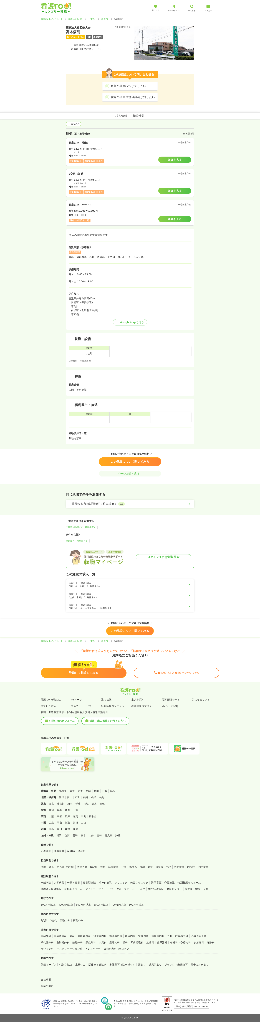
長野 (101, 797)
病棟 (43, 866)
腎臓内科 (143, 936)
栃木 (94, 803)
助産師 (81, 851)
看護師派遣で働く (141, 706)
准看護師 (59, 851)
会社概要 (46, 979)
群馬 (102, 803)
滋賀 (75, 816)
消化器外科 (47, 942)
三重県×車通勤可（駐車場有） (81, 527)
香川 (59, 829)
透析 (102, 866)
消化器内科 (100, 936)
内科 (72, 936)
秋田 (96, 790)
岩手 (80, 790)
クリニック (121, 882)
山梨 (93, 797)
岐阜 (59, 810)
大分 (91, 835)
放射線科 (199, 942)
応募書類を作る (171, 699)
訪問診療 (179, 866)
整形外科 (77, 942)
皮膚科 (150, 942)
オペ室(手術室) (65, 866)
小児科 (102, 942)
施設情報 (139, 115)
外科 (169, 936)
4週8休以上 (65, 964)
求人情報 (121, 115)
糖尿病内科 (158, 936)
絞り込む (73, 124)
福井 (85, 797)
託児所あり (155, 964)
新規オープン (48, 964)
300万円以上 (48, 904)
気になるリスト (201, 699)
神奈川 (60, 803)
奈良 (83, 816)
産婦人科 (114, 942)
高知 (75, 829)
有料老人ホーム (73, 889)
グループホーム (126, 889)
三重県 (91, 19)
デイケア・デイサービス (99, 889)
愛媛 (67, 829)
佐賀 (67, 835)
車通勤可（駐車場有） (77, 541)
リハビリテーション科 (69, 948)
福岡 (59, 835)
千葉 (78, 803)
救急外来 (82, 866)
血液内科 (130, 936)
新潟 (61, 797)
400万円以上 (65, 904)
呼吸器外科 (181, 936)
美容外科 (46, 936)
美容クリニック (139, 882)
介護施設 (169, 882)
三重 (75, 810)
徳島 (51, 829)
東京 (51, 803)
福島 (112, 790)
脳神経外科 (63, 942)
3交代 (53, 920)
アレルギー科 (93, 948)
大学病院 (59, 882)
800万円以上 (136, 904)
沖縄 (117, 835)
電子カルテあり (200, 964)
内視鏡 (191, 866)
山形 (104, 790)
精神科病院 (105, 882)
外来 (51, 866)
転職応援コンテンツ (112, 706)
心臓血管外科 (199, 936)
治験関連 (203, 866)
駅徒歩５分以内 (98, 964)
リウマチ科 (47, 948)
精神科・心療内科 (180, 942)
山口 (83, 822)
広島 (51, 822)
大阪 (51, 816)
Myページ (76, 699)
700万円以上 (118, 904)
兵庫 (67, 816)
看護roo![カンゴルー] (51, 19)
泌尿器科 (162, 942)
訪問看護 (113, 866)
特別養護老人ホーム (189, 882)
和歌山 (93, 816)
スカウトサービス (81, 706)
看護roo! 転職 (75, 19)
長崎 (75, 835)
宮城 (88, 790)
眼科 (125, 942)
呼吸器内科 (84, 936)
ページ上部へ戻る (130, 473)
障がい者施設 (156, 889)
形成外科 (90, 942)
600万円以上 (101, 904)
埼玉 (70, 803)
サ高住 (141, 889)
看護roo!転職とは (51, 699)
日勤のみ (65, 920)
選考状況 (106, 699)
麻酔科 (210, 942)
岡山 (59, 822)
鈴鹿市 (104, 19)
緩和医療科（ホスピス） (118, 948)
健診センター (174, 889)
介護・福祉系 (129, 866)
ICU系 (93, 866)
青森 (72, 790)
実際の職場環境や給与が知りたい (133, 97)
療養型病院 (89, 882)
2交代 (44, 920)
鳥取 (67, 822)
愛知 (51, 810)
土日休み (80, 964)
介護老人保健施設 (51, 889)
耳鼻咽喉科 (137, 942)
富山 (69, 797)
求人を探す (137, 699)
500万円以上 (83, 904)
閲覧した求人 (48, 706)
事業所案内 (47, 986)
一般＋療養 (73, 882)
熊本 (83, 835)
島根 (75, 822)
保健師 (71, 851)
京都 (59, 816)
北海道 (63, 790)
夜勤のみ (78, 920)
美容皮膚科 (60, 936)
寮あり (142, 964)
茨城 (86, 803)
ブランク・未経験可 (176, 964)
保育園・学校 (163, 866)
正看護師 (46, 851)
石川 (77, 797)
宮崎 (99, 835)
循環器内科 (115, 936)
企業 (205, 889)
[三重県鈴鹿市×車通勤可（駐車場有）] (130, 504)
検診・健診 (146, 866)
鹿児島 (108, 835)
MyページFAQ (170, 706)
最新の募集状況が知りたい (128, 86)
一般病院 (46, 882)
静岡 (67, 810)
